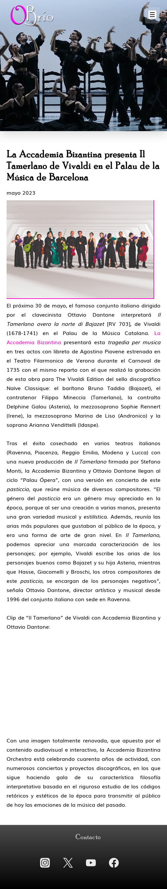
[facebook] (114, 863)
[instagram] (45, 863)
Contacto (88, 837)
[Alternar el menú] (152, 15)
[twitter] (68, 863)
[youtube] (91, 863)
